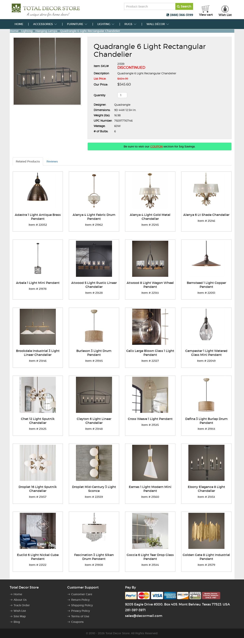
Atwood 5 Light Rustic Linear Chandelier (94, 285)
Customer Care (81, 594)
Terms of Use (80, 616)
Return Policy (80, 600)
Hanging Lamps (46, 31)
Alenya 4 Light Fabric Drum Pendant (94, 217)
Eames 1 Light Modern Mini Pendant (150, 489)
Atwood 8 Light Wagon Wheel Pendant (150, 285)
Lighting (106, 24)
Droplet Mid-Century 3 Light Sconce (94, 489)
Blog (17, 622)
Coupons (77, 622)
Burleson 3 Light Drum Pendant (93, 353)
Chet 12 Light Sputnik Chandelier (38, 421)
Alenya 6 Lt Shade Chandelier (206, 215)
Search (184, 6)
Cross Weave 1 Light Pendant (150, 419)
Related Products (28, 161)
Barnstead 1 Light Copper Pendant (206, 285)
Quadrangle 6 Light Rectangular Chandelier (90, 31)
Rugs (130, 24)
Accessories (45, 24)
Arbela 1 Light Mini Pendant (38, 283)
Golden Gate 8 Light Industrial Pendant (206, 557)
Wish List (20, 611)
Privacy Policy (80, 611)
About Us (20, 600)
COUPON (156, 146)
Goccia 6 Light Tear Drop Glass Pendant (150, 557)
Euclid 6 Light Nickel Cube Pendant (38, 557)
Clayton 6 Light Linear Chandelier (94, 421)
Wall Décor (158, 24)
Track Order (22, 605)
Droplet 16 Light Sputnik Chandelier (38, 489)
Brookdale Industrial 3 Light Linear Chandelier (38, 353)
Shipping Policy (82, 605)
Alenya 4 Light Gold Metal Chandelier (150, 217)
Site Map (20, 616)
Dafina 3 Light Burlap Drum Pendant (206, 421)
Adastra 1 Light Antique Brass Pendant (38, 217)
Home (19, 24)
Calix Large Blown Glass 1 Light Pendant (150, 353)
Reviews (52, 161)
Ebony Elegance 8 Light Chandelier (206, 489)
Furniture (77, 24)
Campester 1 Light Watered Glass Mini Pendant (206, 353)
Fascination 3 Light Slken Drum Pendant (94, 557)
